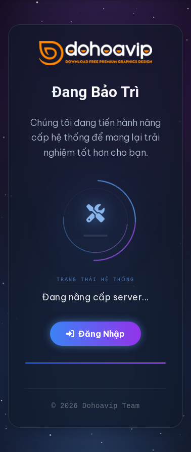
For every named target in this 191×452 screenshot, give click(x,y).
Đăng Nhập (95, 334)
